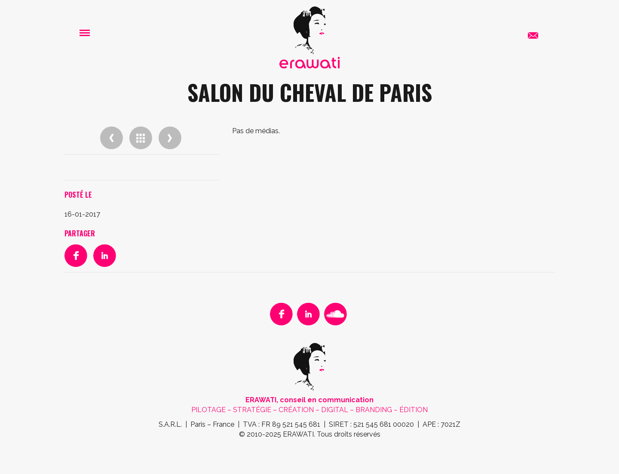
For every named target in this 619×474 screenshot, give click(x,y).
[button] (85, 32)
